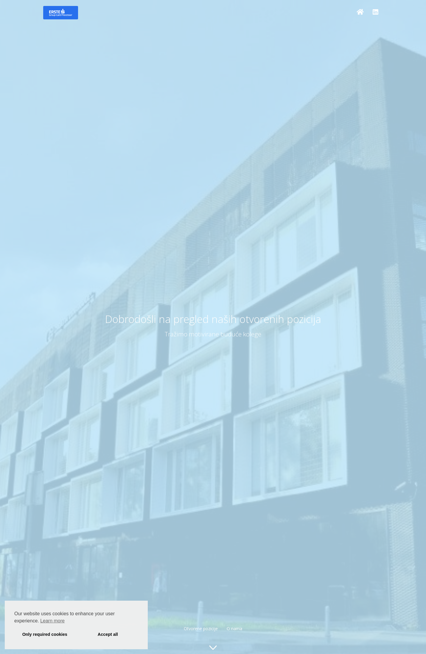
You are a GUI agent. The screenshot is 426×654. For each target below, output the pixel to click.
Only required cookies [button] (44, 634)
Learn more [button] (52, 620)
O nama (234, 628)
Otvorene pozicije (201, 628)
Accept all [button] (108, 634)
